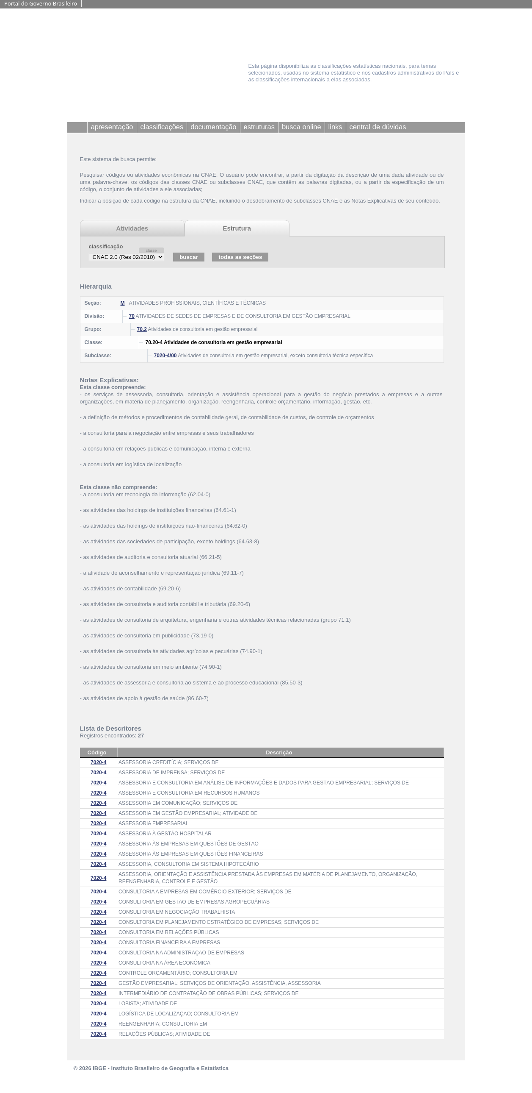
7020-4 (98, 762)
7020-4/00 (165, 356)
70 (132, 316)
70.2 (142, 329)
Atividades (132, 228)
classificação (106, 246)
